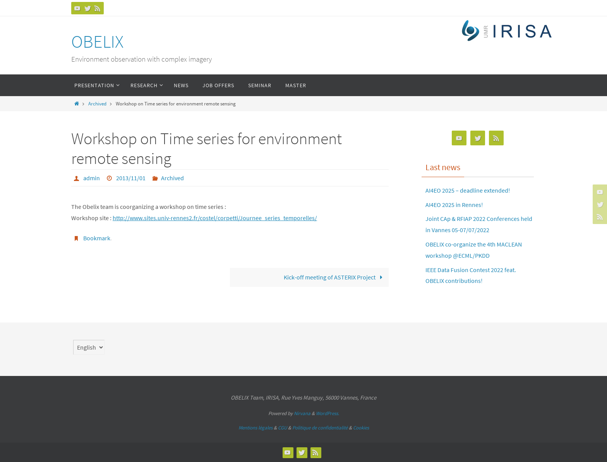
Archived (97, 103)
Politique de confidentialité (320, 427)
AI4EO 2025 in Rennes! (454, 205)
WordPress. (327, 413)
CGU (282, 427)
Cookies (361, 427)
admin (91, 178)
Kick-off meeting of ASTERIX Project (334, 277)
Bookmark (96, 238)
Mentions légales (255, 427)
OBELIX (97, 41)
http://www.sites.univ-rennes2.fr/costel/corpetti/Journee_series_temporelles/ (215, 218)
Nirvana (302, 413)
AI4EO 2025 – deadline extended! (467, 190)
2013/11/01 (131, 178)
